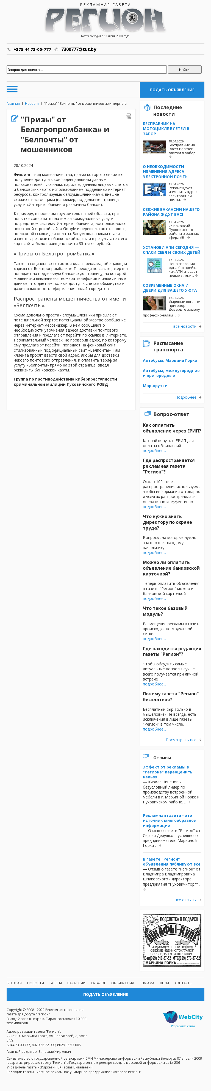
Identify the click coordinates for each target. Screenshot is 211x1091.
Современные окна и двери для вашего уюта (170, 288)
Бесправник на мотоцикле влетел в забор (166, 128)
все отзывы (185, 899)
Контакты (183, 983)
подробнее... (154, 450)
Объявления (122, 983)
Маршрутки (155, 385)
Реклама (147, 983)
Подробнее (185, 397)
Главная (13, 103)
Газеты (55, 983)
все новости (184, 326)
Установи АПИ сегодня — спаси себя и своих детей (171, 250)
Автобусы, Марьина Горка (170, 360)
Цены (164, 983)
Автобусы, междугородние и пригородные (171, 373)
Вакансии (76, 983)
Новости (32, 103)
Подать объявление (172, 89)
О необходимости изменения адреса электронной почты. (166, 171)
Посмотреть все (181, 739)
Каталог (98, 983)
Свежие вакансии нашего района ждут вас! (171, 212)
